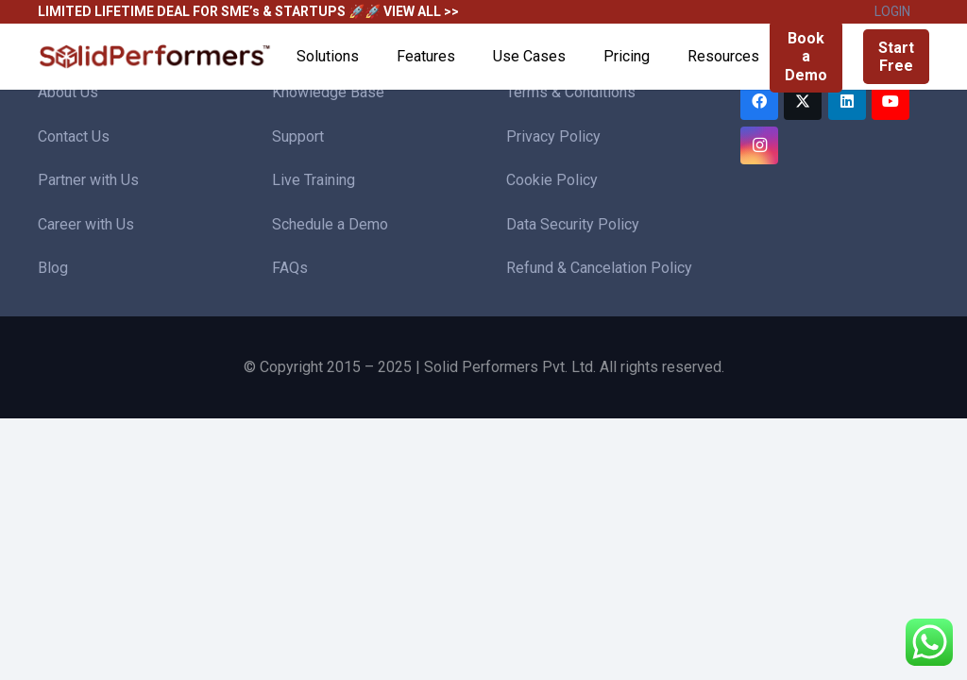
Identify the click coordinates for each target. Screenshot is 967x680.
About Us (68, 92)
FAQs (290, 268)
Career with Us (86, 224)
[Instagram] (759, 145)
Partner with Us (88, 180)
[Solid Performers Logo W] (156, 57)
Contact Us (74, 136)
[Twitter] (803, 101)
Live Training (313, 180)
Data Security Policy (572, 224)
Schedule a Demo (330, 224)
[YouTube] (890, 101)
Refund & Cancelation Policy (599, 268)
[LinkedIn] (847, 101)
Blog (53, 268)
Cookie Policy (552, 180)
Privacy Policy (553, 136)
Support (298, 136)
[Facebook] (759, 101)
